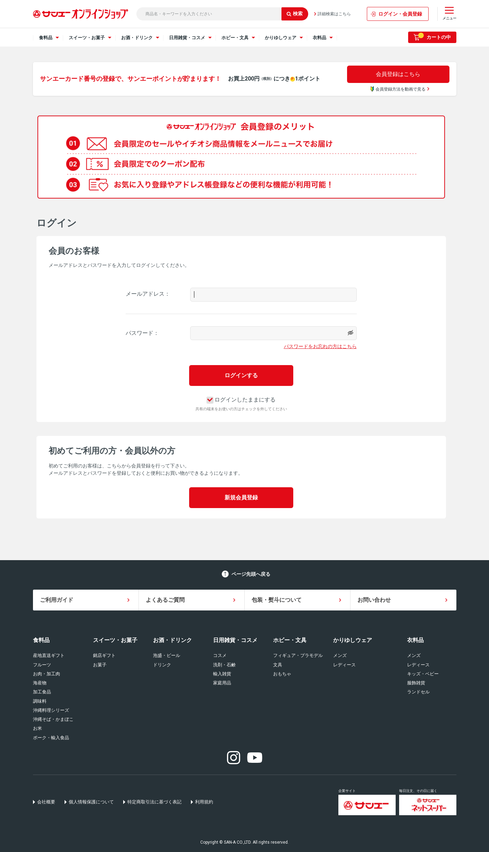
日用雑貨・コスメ (235, 640)
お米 (37, 728)
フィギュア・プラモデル (298, 655)
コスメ (220, 655)
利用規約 (204, 801)
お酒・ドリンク (172, 640)
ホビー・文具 (289, 640)
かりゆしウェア (352, 640)
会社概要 (46, 801)
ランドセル (418, 691)
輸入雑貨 (222, 673)
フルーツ (42, 664)
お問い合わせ (374, 600)
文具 (277, 664)
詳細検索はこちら (334, 13)
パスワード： (142, 333)
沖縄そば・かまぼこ (53, 719)
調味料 (40, 701)
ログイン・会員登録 (400, 14)
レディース (344, 664)
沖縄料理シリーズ (51, 710)
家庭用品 (222, 682)
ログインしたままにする (241, 399)
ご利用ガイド (56, 600)
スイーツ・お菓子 (115, 640)
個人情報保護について (91, 801)
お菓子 (100, 664)
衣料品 (415, 640)
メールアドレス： (148, 293)
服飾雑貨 (416, 682)
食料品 (41, 640)
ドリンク (162, 664)
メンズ (340, 655)
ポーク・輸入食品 (51, 737)
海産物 (40, 682)
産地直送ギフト (49, 655)
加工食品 (42, 691)
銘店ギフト (104, 655)
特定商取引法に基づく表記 (154, 801)
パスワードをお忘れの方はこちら (320, 346)
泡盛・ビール (166, 655)
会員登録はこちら (398, 74)
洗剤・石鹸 (224, 664)
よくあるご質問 (165, 600)
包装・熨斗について (277, 600)
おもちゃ (282, 673)
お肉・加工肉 (46, 673)
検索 (295, 13)
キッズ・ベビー (423, 673)
